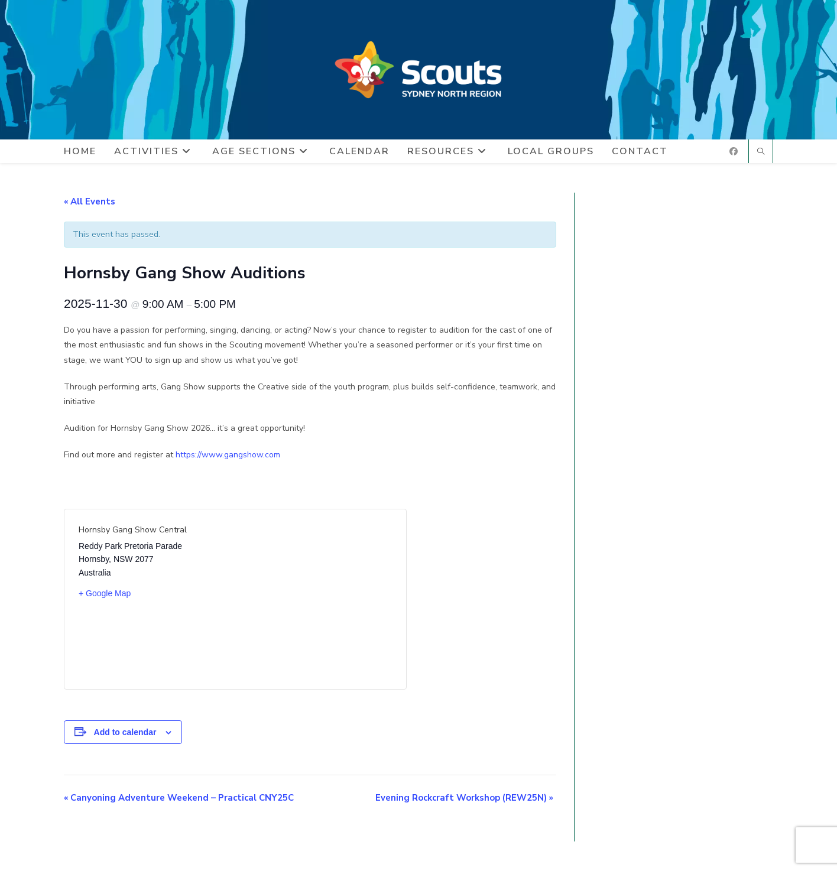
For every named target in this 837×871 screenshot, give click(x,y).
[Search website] (760, 152)
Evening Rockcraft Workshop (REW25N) (464, 798)
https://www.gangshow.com (228, 454)
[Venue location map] (314, 599)
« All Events (89, 201)
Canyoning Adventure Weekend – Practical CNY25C (179, 798)
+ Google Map (105, 593)
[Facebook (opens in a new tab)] (733, 151)
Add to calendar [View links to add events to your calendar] (125, 732)
